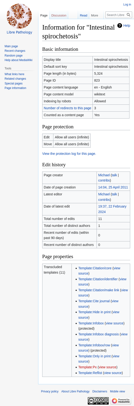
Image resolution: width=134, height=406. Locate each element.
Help (126, 25)
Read (81, 15)
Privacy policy (49, 391)
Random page (13, 55)
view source (115, 323)
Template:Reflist (90, 373)
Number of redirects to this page (67, 108)
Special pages (13, 83)
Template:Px (87, 367)
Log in (127, 4)
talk (114, 175)
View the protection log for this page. (69, 154)
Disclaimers (99, 391)
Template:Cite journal (94, 301)
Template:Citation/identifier (98, 279)
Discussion (58, 15)
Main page (11, 46)
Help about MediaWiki (18, 60)
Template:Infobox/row (94, 345)
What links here (14, 74)
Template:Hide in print (94, 312)
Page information (15, 88)
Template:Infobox (91, 323)
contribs (104, 180)
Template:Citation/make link (98, 290)
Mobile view (117, 391)
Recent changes (15, 50)
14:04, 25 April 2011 (113, 187)
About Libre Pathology (75, 391)
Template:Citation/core (95, 268)
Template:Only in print (94, 356)
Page (43, 15)
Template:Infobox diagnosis (98, 334)
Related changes (15, 78)
